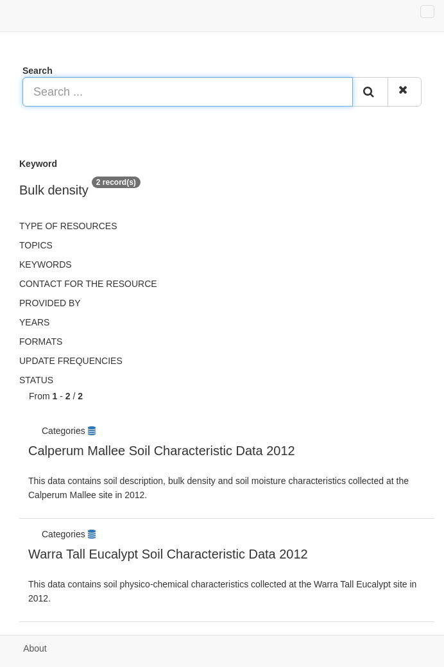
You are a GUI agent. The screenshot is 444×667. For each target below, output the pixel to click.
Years (34, 322)
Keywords (45, 264)
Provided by (50, 303)
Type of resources (68, 226)
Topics (36, 245)
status (36, 380)
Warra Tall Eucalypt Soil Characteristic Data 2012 (168, 554)
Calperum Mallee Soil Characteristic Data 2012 (161, 451)
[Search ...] (187, 92)
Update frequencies (71, 361)
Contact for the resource (88, 284)
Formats (40, 341)
